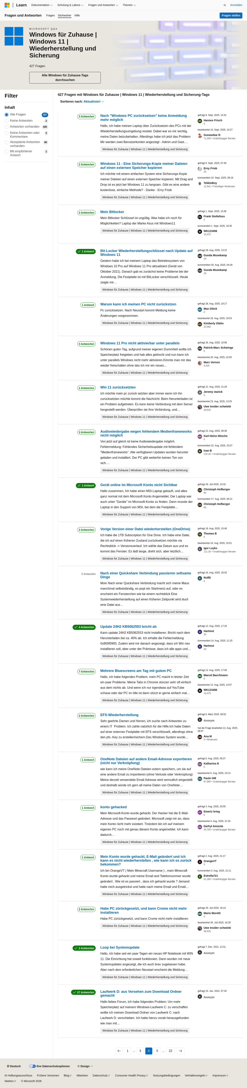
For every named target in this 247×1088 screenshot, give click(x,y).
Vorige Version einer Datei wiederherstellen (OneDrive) (145, 529)
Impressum (219, 1075)
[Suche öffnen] (225, 5)
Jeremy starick (213, 391)
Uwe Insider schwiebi (217, 406)
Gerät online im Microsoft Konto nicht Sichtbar (138, 485)
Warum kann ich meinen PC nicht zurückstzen (138, 304)
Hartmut (209, 631)
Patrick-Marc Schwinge (218, 347)
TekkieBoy (210, 183)
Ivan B (208, 450)
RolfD (207, 577)
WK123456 (210, 231)
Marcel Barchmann (216, 675)
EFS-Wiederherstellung (119, 715)
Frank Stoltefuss (214, 216)
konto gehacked (113, 807)
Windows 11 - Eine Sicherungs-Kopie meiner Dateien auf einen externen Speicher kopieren (143, 165)
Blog (66, 1075)
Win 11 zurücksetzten (118, 387)
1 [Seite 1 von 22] (128, 1051)
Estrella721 (211, 875)
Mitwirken (82, 1075)
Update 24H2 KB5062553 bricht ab (128, 627)
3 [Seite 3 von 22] (140, 1051)
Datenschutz (100, 1075)
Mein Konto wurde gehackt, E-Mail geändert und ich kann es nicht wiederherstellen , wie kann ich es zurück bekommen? (145, 860)
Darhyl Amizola (213, 826)
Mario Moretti (212, 913)
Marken (9, 1081)
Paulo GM (210, 778)
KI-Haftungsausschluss (18, 1075)
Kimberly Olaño (213, 323)
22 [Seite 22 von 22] (170, 1051)
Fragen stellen (231, 15)
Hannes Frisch (213, 120)
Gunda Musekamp (215, 255)
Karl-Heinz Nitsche (216, 435)
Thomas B (210, 533)
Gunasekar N (212, 135)
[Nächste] (180, 1051)
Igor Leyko (210, 548)
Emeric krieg (212, 811)
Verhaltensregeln (195, 1075)
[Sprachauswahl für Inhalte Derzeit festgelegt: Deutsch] (14, 1066)
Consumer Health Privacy (130, 1075)
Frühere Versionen (48, 1075)
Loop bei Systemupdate (120, 947)
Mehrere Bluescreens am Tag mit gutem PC (136, 671)
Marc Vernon (212, 362)
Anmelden (236, 5)
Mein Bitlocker (112, 212)
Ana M (208, 736)
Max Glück (210, 308)
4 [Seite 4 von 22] (149, 1051)
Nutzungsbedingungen (166, 1075)
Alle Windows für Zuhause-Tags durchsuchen (65, 78)
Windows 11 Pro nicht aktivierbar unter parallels (140, 343)
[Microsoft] (7, 5)
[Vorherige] (119, 1051)
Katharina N (211, 763)
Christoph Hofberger (217, 489)
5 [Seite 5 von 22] (157, 1051)
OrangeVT (210, 861)
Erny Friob (210, 168)
